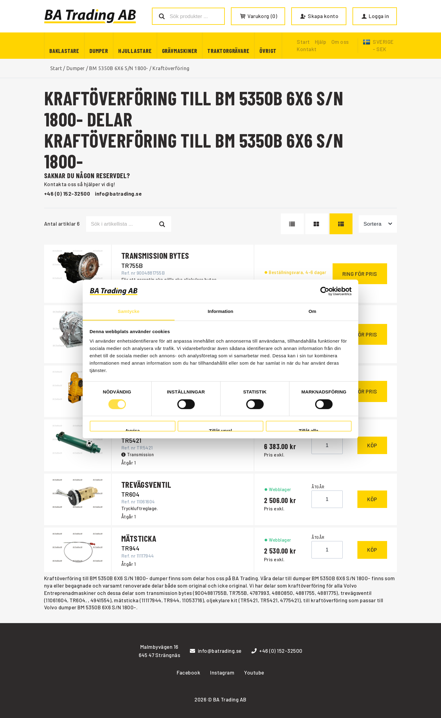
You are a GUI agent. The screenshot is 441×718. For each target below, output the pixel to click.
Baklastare (64, 50)
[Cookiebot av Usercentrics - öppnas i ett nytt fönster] (325, 291)
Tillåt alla (308, 429)
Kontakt (306, 49)
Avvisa (132, 429)
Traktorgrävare (228, 50)
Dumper (98, 50)
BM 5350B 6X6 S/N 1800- (118, 68)
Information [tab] (220, 311)
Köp (372, 445)
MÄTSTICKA (138, 538)
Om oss (340, 42)
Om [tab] (312, 311)
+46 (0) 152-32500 (67, 193)
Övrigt (268, 50)
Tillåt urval (220, 429)
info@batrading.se (118, 193)
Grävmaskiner (180, 50)
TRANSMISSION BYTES (155, 255)
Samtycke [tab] (129, 311)
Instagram (222, 672)
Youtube (254, 672)
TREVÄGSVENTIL (146, 484)
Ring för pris (359, 274)
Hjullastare (135, 50)
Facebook (188, 672)
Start (56, 68)
